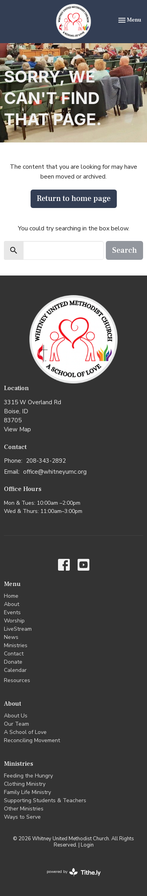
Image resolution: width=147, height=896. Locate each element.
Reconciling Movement (32, 740)
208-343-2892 (46, 461)
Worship (14, 620)
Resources (17, 680)
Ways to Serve (22, 817)
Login (87, 845)
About (11, 604)
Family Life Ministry (27, 792)
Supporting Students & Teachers (45, 800)
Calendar (15, 670)
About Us (15, 715)
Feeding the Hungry (28, 775)
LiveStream (18, 629)
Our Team (16, 724)
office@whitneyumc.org (55, 472)
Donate (13, 662)
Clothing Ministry (24, 784)
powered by (74, 872)
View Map (17, 429)
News (11, 637)
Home (11, 596)
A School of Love (25, 732)
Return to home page (74, 198)
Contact (14, 653)
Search (124, 250)
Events (12, 612)
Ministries (15, 645)
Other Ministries (24, 808)
